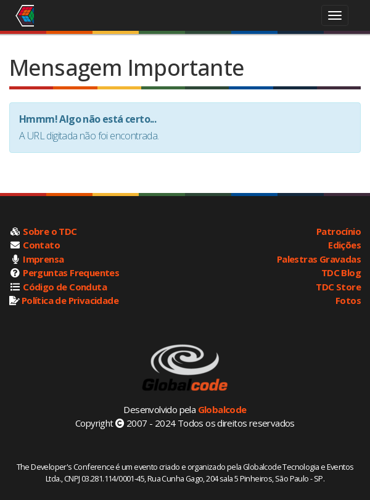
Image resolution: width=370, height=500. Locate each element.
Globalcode (222, 409)
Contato (41, 245)
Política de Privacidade (70, 300)
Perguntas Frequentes (71, 272)
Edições (344, 245)
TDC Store (338, 287)
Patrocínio (338, 231)
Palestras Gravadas (319, 259)
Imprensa (43, 259)
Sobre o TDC (49, 231)
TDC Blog (341, 272)
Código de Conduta (65, 287)
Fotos (348, 300)
